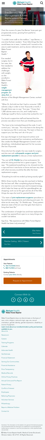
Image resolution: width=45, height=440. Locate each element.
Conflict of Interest (7, 388)
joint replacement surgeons (22, 197)
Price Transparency (7, 369)
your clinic (12, 274)
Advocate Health (7, 350)
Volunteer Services (7, 400)
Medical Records (7, 373)
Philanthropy (5, 403)
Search (41, 2)
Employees (5, 392)
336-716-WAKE (10, 266)
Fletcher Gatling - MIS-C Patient (21, 242)
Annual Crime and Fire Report (11, 381)
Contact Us (5, 411)
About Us (4, 331)
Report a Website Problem (10, 407)
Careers (4, 339)
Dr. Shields (15, 160)
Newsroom (5, 335)
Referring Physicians (8, 396)
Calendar (4, 346)
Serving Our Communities (10, 362)
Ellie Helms (23, 232)
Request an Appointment (22, 281)
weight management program (6, 90)
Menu (3, 2)
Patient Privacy (6, 384)
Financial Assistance (8, 365)
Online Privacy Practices (9, 377)
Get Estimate (5, 354)
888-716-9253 (10, 268)
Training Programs (7, 342)
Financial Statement (8, 358)
